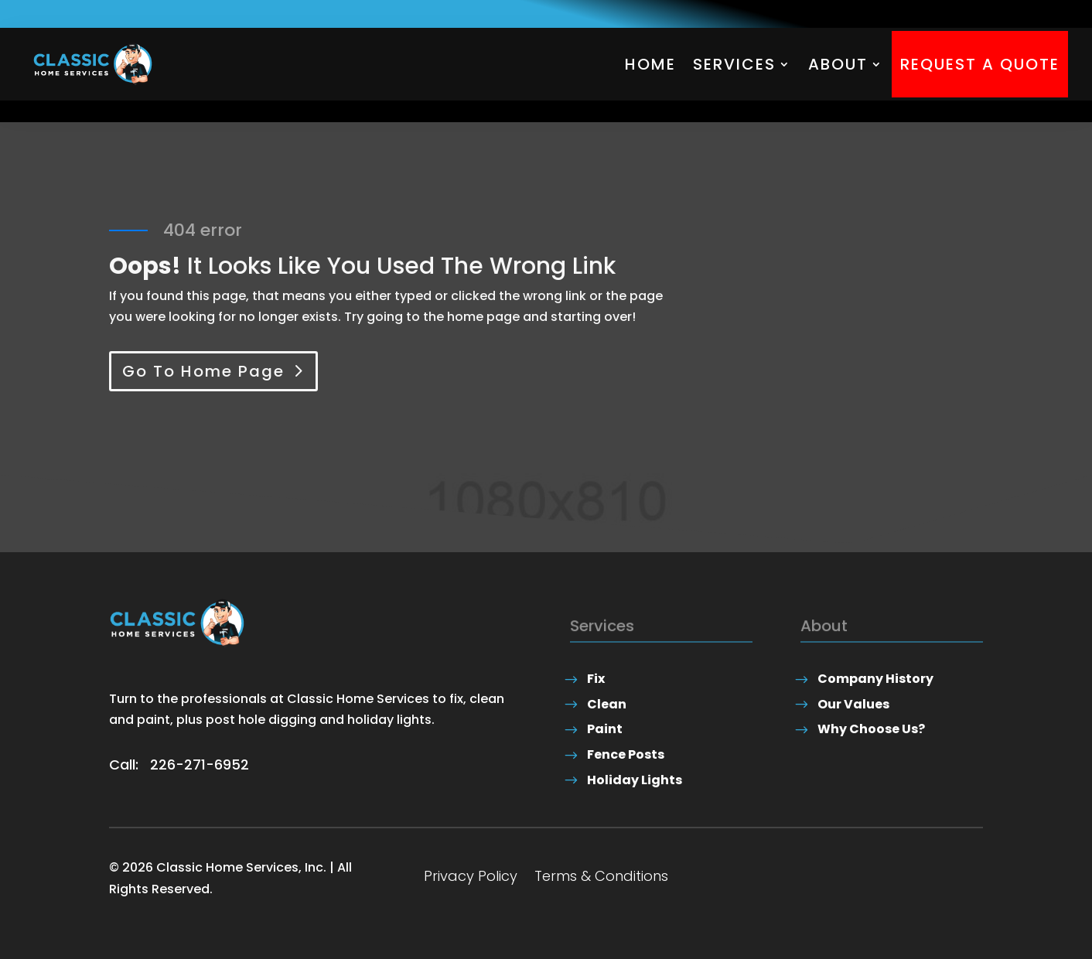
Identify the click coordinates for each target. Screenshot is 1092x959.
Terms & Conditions (601, 878)
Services (734, 64)
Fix (596, 679)
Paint (605, 729)
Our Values (853, 704)
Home (650, 64)
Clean (606, 704)
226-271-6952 (199, 764)
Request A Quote (980, 64)
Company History (875, 679)
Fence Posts (625, 754)
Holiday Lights (634, 780)
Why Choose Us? (871, 729)
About (838, 64)
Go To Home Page (203, 371)
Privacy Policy (470, 878)
